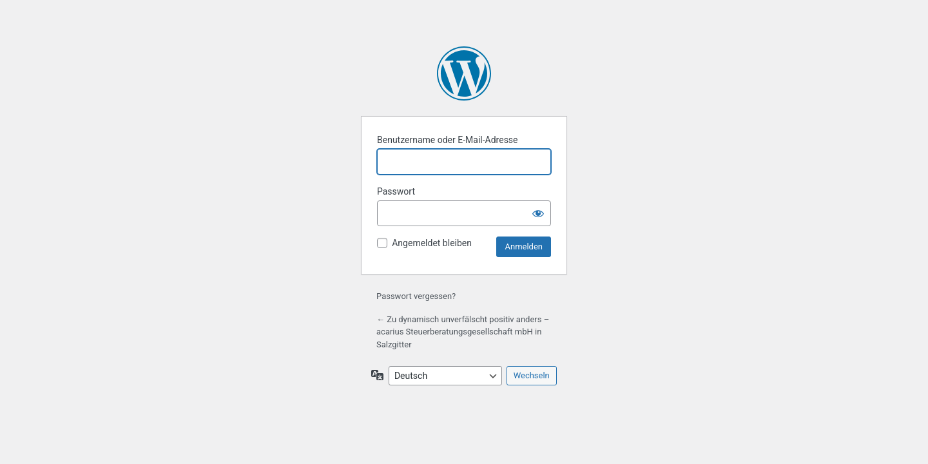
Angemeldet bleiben (432, 243)
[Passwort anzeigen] (538, 213)
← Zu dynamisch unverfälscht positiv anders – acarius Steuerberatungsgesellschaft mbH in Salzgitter (462, 331)
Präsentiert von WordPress (464, 73)
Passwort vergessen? (416, 296)
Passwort (396, 191)
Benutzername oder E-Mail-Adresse (447, 140)
